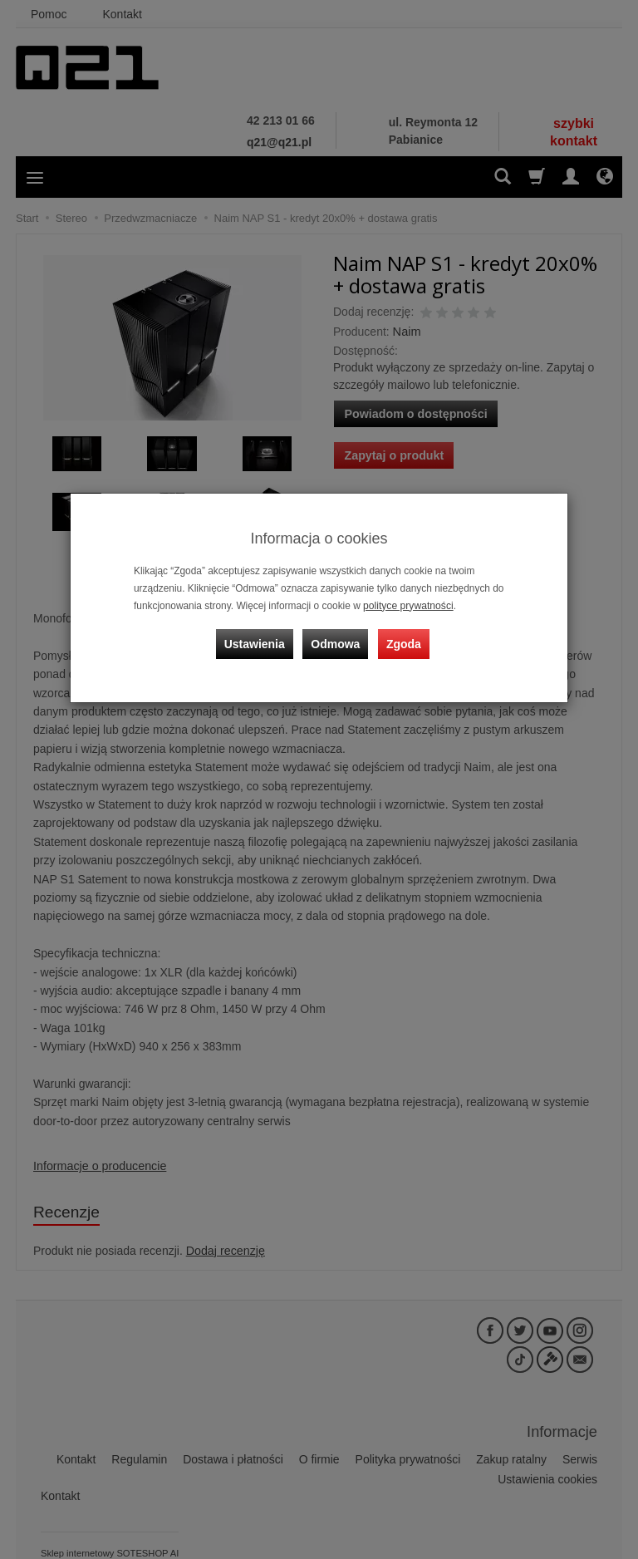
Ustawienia (256, 642)
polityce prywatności (407, 606)
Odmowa (336, 642)
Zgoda (402, 642)
